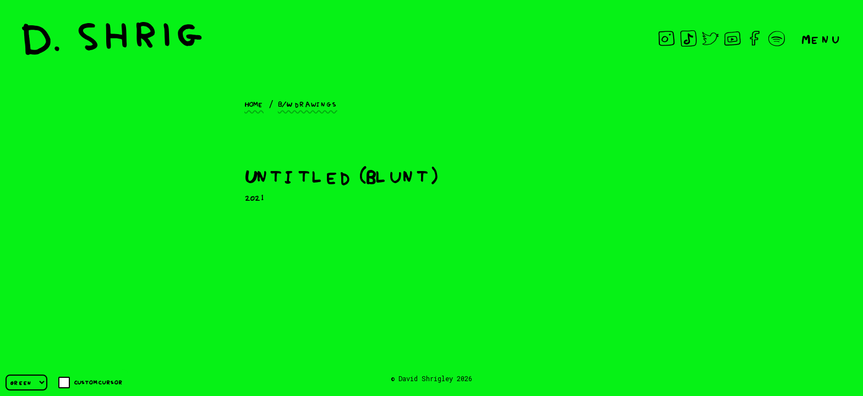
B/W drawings (307, 103)
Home (254, 103)
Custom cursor (90, 382)
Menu (821, 38)
